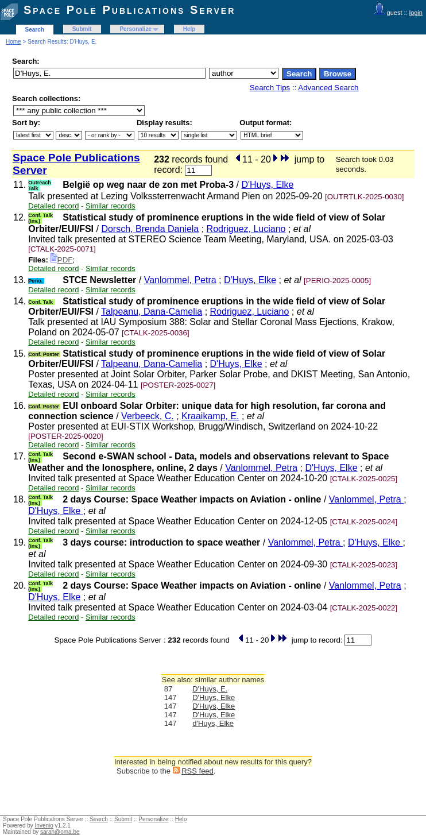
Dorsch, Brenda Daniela (150, 229)
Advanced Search (328, 87)
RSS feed (197, 771)
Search (34, 29)
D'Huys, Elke (267, 185)
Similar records (110, 206)
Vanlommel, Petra (180, 280)
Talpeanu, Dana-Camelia (151, 311)
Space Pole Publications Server (129, 9)
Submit (82, 29)
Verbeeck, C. (147, 416)
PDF (62, 260)
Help (189, 29)
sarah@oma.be (60, 832)
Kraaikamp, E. (210, 416)
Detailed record (53, 206)
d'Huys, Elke (213, 723)
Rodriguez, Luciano (246, 229)
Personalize (135, 29)
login (416, 12)
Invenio (44, 825)
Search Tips (270, 87)
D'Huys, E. (209, 689)
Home (13, 41)
